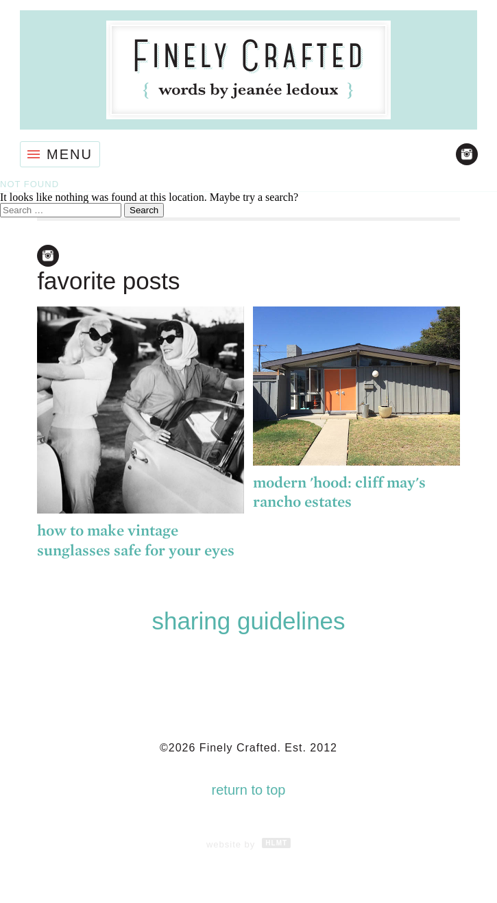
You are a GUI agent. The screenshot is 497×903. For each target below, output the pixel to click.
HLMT (276, 843)
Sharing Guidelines (248, 620)
